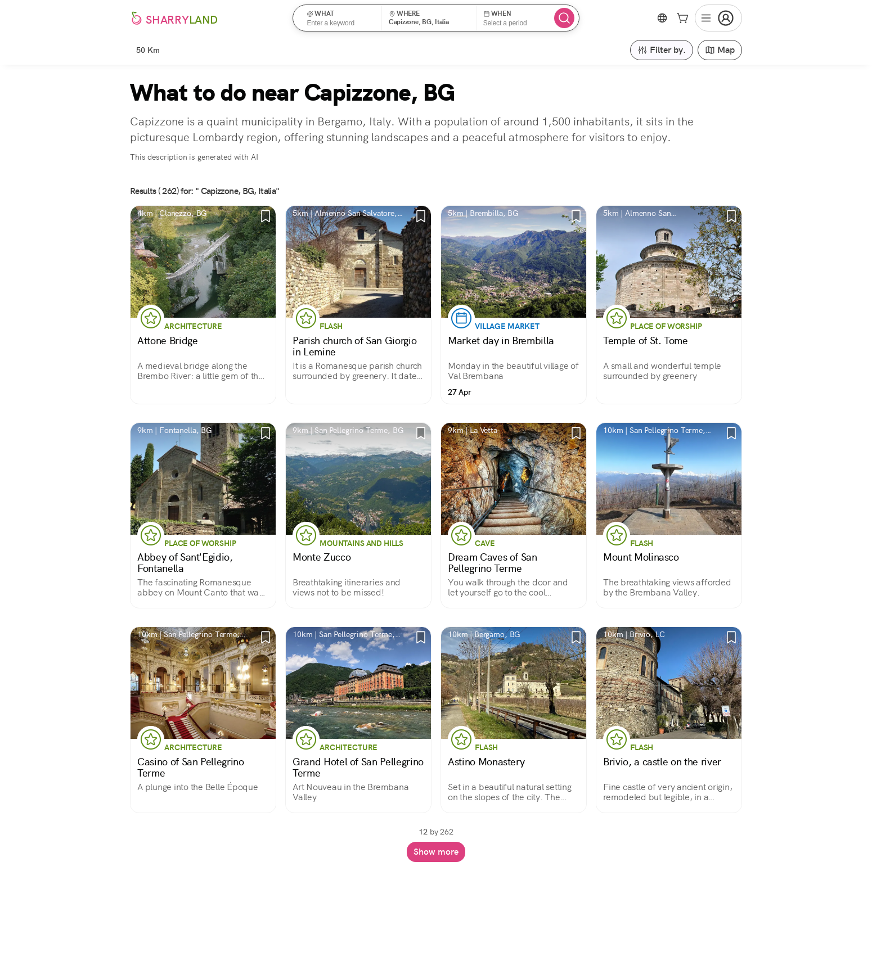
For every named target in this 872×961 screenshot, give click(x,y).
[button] (340, 18)
